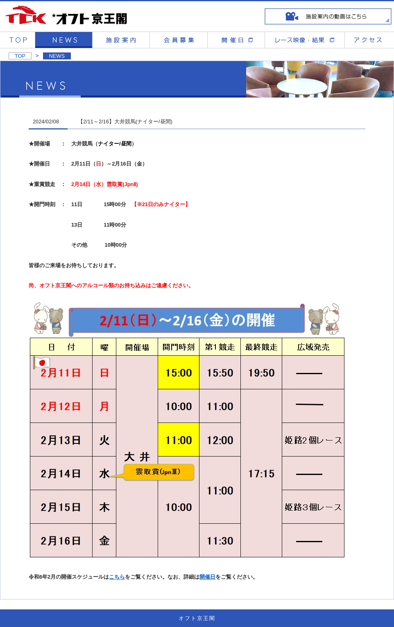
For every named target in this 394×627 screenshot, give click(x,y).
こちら (117, 577)
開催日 (207, 577)
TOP (20, 56)
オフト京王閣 (197, 618)
